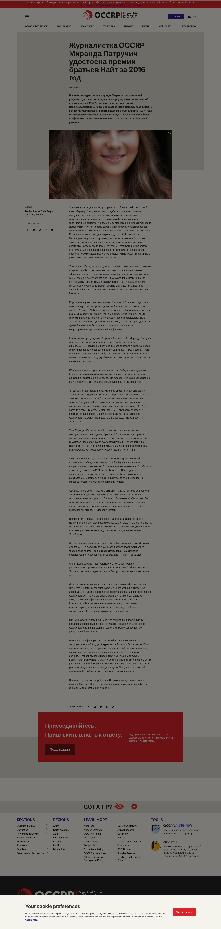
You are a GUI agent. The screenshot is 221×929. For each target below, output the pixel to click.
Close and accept (184, 912)
